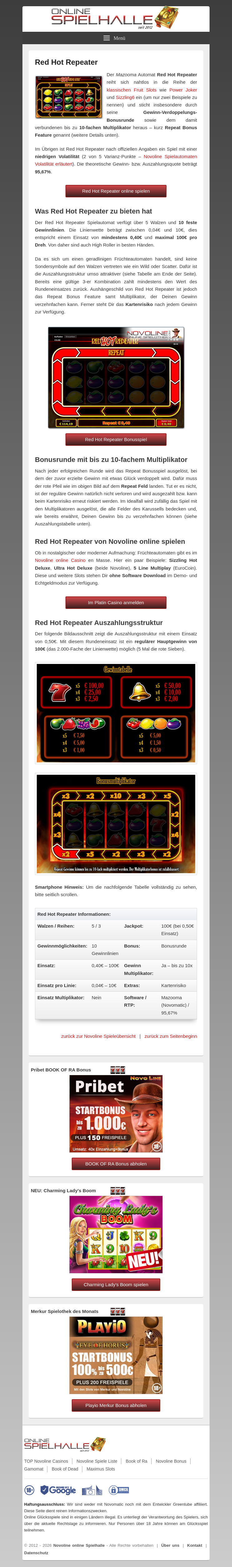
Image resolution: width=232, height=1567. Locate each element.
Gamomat (33, 1468)
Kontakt (194, 1545)
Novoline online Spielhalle (79, 1545)
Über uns (170, 1545)
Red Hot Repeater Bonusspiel (116, 439)
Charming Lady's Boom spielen (116, 1284)
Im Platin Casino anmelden (116, 602)
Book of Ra (136, 1461)
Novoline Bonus (171, 1461)
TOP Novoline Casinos (46, 1461)
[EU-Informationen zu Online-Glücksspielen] (92, 1490)
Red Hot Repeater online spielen (116, 191)
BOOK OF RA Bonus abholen (116, 1163)
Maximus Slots (101, 1468)
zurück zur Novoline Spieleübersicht (98, 1036)
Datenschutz (36, 1553)
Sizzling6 (125, 97)
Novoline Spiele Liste (97, 1461)
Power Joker (183, 89)
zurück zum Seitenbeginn (171, 1036)
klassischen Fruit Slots (132, 89)
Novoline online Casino (60, 560)
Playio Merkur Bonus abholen (116, 1405)
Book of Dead (65, 1468)
